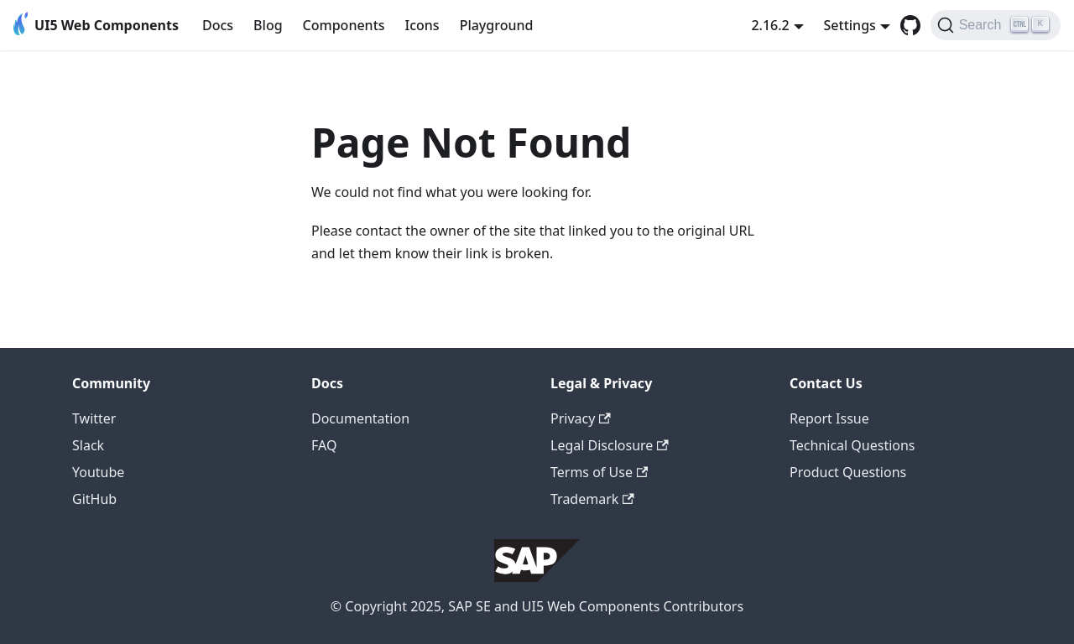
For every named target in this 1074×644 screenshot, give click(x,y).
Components (344, 25)
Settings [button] (850, 25)
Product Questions (848, 472)
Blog (267, 25)
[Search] (996, 25)
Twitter (94, 418)
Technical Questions (852, 445)
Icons (422, 25)
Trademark (592, 499)
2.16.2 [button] (770, 25)
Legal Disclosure (609, 445)
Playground (497, 25)
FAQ (323, 445)
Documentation (360, 418)
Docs (217, 25)
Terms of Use (599, 472)
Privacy (580, 418)
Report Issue (829, 418)
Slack (88, 445)
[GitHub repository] (910, 25)
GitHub (94, 499)
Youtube (98, 472)
